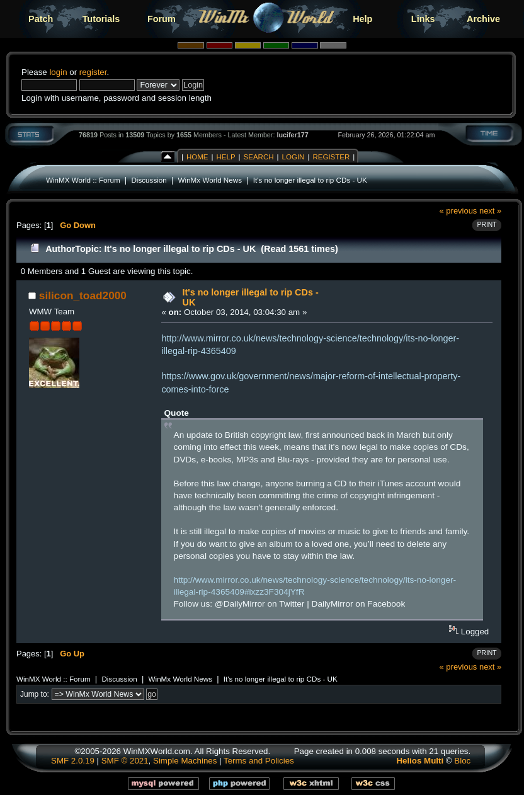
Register (331, 157)
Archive (483, 19)
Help (362, 19)
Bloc (462, 760)
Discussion (148, 180)
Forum (161, 19)
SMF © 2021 (125, 760)
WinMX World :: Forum (83, 180)
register (93, 72)
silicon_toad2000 (83, 295)
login (58, 72)
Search (259, 157)
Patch (40, 19)
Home (197, 157)
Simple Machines (185, 760)
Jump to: (34, 694)
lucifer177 (292, 135)
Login (293, 157)
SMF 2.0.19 (72, 760)
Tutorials (101, 19)
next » (490, 210)
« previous (458, 210)
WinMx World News (210, 180)
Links (423, 19)
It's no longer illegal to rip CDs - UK (310, 180)
